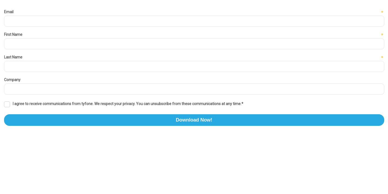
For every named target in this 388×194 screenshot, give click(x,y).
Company (12, 80)
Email (8, 12)
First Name (13, 34)
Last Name (13, 57)
